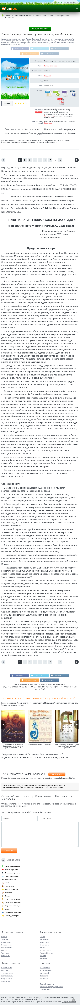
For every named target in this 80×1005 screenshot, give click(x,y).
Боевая (42, 937)
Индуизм (47, 76)
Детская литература (11, 889)
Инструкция (48, 123)
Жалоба (39, 112)
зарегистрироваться (27, 788)
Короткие (4, 970)
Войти (60, 2)
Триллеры (5, 953)
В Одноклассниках (31, 54)
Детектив (4, 939)
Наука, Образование (12, 876)
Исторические (6, 945)
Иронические (6, 942)
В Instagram (58, 49)
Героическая (44, 939)
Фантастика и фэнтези (12, 866)
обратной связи (69, 1002)
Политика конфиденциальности (51, 987)
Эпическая (44, 958)
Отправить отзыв (9, 851)
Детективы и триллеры (12, 873)
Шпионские (5, 956)
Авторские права (40, 29)
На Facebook (19, 49)
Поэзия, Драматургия (12, 916)
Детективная (44, 942)
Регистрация (71, 2)
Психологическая (46, 950)
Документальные (10, 879)
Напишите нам (49, 116)
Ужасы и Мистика (46, 953)
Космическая (44, 945)
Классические (6, 948)
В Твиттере (38, 49)
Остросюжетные (7, 976)
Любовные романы (11, 870)
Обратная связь (45, 989)
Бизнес (7, 896)
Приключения (9, 886)
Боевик (4, 937)
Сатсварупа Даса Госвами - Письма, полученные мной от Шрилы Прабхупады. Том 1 (13, 746)
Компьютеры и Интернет (13, 912)
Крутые (4, 950)
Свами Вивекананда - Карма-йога (40, 745)
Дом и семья (9, 893)
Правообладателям (47, 984)
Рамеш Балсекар (50, 66)
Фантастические (7, 973)
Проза (7, 883)
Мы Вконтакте (49, 54)
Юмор (7, 909)
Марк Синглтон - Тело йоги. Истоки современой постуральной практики (67, 746)
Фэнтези (43, 956)
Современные (6, 978)
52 (60, 160)
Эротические (6, 981)
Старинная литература (12, 906)
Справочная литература (13, 902)
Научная (43, 948)
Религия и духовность (12, 899)
